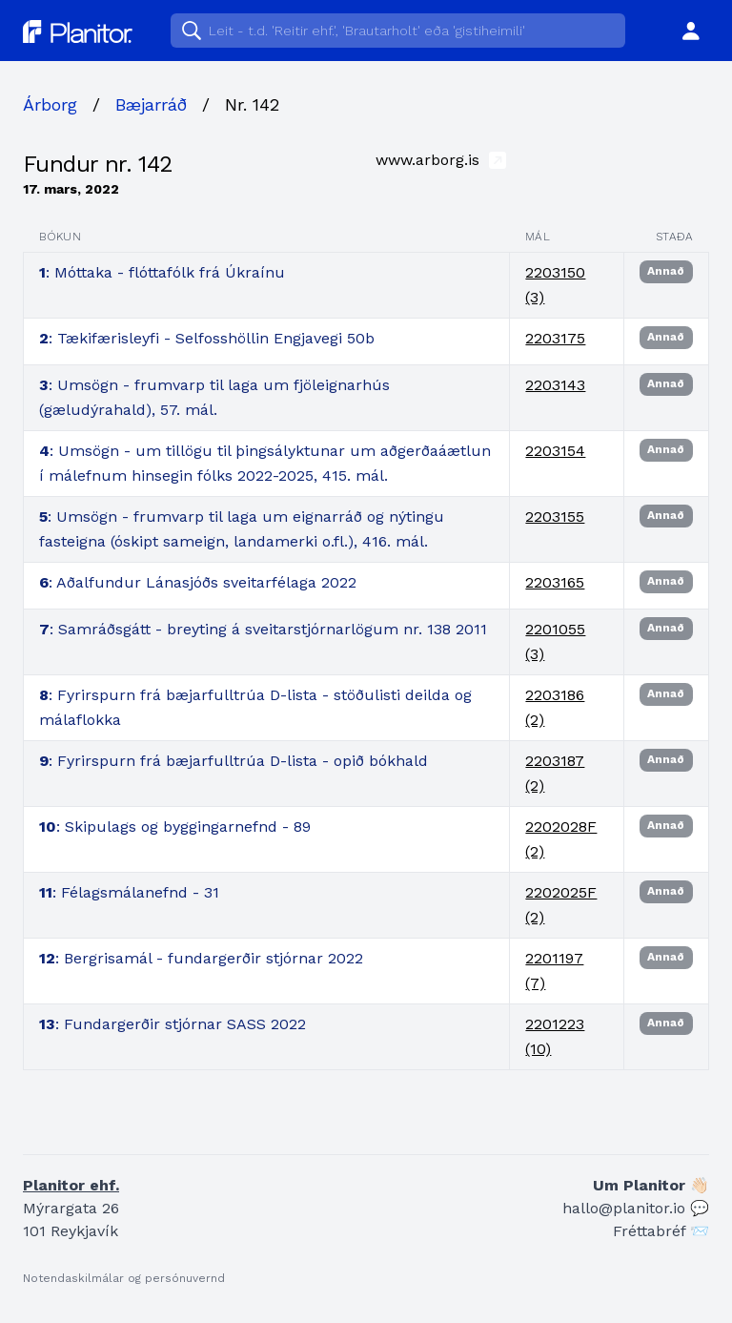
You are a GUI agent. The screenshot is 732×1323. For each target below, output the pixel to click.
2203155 (554, 516)
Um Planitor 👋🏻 (651, 1185)
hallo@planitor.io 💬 (635, 1208)
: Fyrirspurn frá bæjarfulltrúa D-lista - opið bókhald (233, 761)
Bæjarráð (151, 104)
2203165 (554, 582)
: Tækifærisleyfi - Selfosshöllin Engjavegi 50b (207, 338)
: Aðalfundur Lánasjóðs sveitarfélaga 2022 (197, 582)
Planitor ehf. (71, 1185)
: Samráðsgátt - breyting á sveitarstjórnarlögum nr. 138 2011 (263, 629)
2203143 (555, 385)
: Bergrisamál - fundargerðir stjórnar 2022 (201, 958)
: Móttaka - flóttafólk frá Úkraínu (162, 272)
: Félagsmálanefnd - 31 (129, 892)
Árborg (50, 104)
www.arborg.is (441, 159)
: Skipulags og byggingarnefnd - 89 (175, 826)
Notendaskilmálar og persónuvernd (124, 1278)
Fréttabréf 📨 (661, 1231)
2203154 (555, 451)
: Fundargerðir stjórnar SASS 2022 (172, 1024)
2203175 (555, 338)
